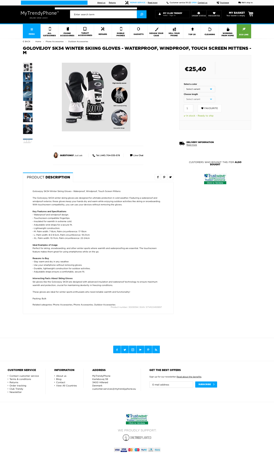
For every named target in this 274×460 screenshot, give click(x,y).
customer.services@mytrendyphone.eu (114, 389)
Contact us (202, 3)
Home (38, 41)
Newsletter (16, 392)
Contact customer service (24, 376)
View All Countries (66, 385)
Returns (112, 3)
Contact (60, 382)
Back (27, 41)
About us (101, 3)
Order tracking (18, 385)
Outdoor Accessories (104, 304)
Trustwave (223, 3)
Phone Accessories (62, 304)
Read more (152, 3)
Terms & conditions (20, 379)
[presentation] (108, 14)
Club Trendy (16, 389)
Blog (58, 379)
